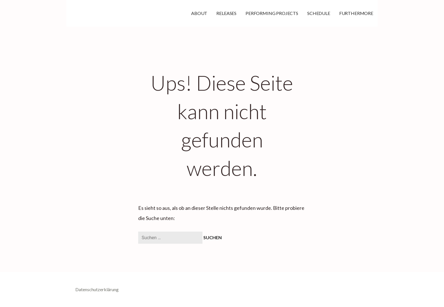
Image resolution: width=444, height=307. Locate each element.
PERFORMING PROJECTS (272, 13)
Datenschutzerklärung (97, 289)
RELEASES (226, 13)
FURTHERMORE (356, 13)
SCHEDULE (318, 13)
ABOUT (199, 13)
